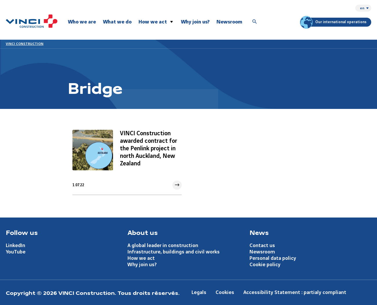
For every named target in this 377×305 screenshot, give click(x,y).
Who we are (82, 22)
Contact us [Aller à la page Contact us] (262, 245)
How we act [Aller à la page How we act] (141, 258)
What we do (117, 22)
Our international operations (334, 22)
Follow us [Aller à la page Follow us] (22, 232)
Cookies (225, 292)
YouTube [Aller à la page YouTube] (16, 252)
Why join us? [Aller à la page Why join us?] (142, 264)
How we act (153, 22)
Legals (199, 292)
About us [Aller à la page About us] (143, 232)
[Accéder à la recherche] (254, 22)
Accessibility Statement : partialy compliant (294, 292)
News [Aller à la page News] (259, 232)
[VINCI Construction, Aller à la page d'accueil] (31, 21)
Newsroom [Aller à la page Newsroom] (262, 252)
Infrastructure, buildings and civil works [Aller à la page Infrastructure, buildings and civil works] (174, 252)
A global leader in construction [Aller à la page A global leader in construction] (163, 245)
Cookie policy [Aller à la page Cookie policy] (265, 264)
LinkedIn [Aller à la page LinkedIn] (15, 245)
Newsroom (229, 22)
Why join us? (195, 22)
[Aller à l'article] (127, 160)
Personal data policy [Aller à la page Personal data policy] (272, 258)
